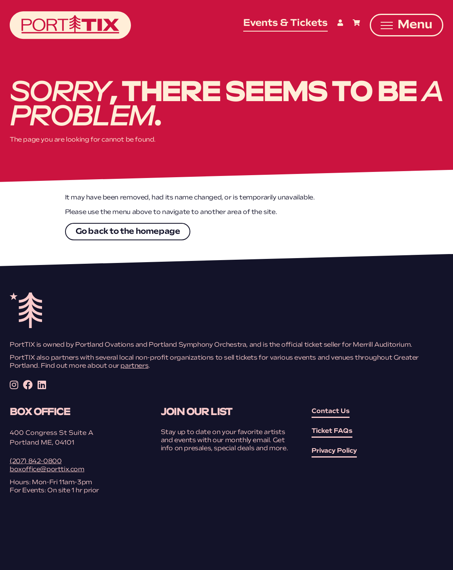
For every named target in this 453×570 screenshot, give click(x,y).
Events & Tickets (285, 23)
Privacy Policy (334, 451)
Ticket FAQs (332, 431)
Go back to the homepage (128, 232)
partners (134, 366)
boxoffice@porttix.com (47, 469)
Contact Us (331, 411)
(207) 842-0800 (35, 461)
